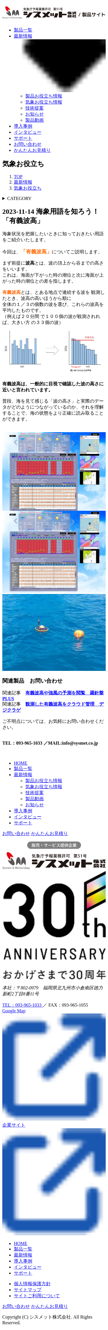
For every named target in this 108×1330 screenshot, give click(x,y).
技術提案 (34, 108)
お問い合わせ (27, 144)
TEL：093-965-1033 (22, 1005)
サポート (23, 138)
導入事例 (23, 126)
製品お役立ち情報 (43, 96)
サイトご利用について (37, 1295)
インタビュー (27, 132)
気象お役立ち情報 (43, 102)
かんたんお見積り (32, 150)
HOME (20, 763)
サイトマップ (27, 1289)
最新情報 (23, 774)
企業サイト (13, 1125)
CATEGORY (19, 198)
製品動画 (34, 120)
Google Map (13, 1010)
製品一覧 (23, 30)
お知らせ (34, 114)
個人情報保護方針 (32, 1283)
